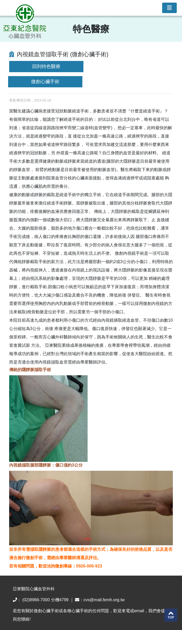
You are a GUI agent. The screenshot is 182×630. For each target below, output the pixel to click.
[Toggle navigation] (169, 8)
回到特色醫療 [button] (46, 66)
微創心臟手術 (45, 81)
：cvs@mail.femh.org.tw (100, 600)
